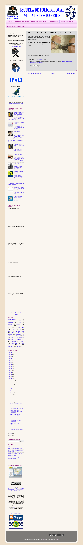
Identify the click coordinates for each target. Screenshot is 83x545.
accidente (10, 322)
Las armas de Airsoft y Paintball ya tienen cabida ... (16, 429)
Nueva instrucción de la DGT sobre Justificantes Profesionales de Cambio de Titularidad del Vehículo (19, 125)
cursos (33, 68)
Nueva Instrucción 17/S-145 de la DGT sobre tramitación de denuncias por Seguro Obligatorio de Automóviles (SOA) (19, 157)
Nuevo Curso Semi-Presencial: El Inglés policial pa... (15, 420)
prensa (21, 341)
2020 (10, 364)
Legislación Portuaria (12, 455)
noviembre (13, 382)
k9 (15, 337)
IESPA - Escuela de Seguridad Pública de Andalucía (15, 457)
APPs (19, 325)
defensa (14, 329)
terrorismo (19, 344)
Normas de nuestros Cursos (38, 21)
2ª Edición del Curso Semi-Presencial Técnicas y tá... (16, 407)
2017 (10, 370)
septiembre (13, 386)
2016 (10, 372)
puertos (22, 343)
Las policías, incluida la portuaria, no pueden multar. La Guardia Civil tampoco (16, 183)
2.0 (20, 321)
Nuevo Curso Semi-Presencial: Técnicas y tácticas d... (16, 411)
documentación (20, 331)
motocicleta (10, 339)
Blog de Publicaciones (67, 21)
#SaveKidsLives (11, 321)
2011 (10, 435)
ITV (23, 335)
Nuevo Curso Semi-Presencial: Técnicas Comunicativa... (15, 425)
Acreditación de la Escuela (21, 21)
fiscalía (17, 335)
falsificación (10, 335)
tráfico (10, 346)
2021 (10, 362)
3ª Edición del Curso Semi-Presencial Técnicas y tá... (16, 404)
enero (12, 402)
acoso (20, 322)
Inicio (53, 73)
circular (15, 327)
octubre (12, 384)
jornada (11, 337)
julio (12, 390)
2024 (10, 356)
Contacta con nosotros (52, 24)
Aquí (9, 33)
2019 (10, 366)
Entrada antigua (70, 73)
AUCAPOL (10, 460)
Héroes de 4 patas (12, 461)
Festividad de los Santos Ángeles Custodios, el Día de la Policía (18, 198)
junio (12, 392)
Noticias (10, 21)
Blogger (57, 539)
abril (12, 396)
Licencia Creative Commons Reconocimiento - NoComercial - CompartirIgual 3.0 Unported (16, 489)
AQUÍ (14, 507)
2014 (10, 376)
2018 (10, 368)
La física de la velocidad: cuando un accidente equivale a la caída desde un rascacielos (19, 166)
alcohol (18, 324)
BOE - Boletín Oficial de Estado (15, 448)
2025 (10, 354)
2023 (10, 358)
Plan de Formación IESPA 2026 (15, 26)
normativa (20, 339)
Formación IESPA (53, 21)
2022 (10, 360)
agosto (12, 388)
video (18, 346)
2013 (10, 378)
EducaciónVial (16, 333)
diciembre (13, 380)
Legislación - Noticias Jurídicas (15, 453)
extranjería (18, 334)
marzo (12, 398)
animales (10, 325)
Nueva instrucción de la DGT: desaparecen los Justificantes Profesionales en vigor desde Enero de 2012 (19, 190)
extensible (10, 334)
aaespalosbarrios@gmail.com (16, 103)
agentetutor (10, 324)
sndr (44, 539)
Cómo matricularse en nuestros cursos (33, 24)
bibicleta (10, 327)
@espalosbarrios (16, 46)
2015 (10, 374)
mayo (12, 394)
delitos (20, 329)
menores (21, 337)
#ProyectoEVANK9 (12, 319)
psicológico (15, 343)
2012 (10, 433)
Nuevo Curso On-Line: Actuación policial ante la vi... (16, 416)
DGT (9, 331)
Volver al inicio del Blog (16, 513)
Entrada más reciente (34, 73)
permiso (14, 341)
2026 (10, 352)
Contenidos (40, 59)
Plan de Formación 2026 (13, 24)
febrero (12, 400)
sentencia (12, 344)
